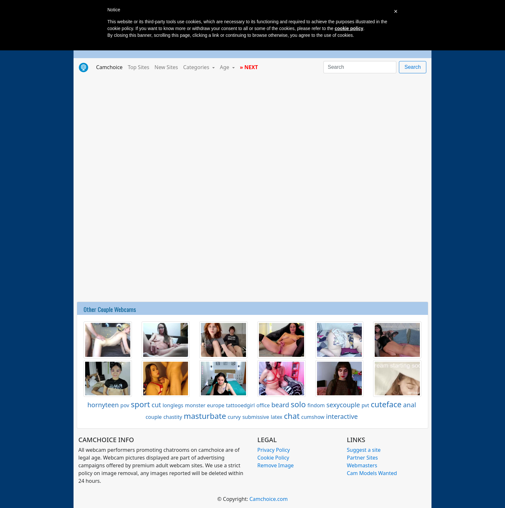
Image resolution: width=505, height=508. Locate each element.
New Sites (166, 67)
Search (412, 67)
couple (153, 416)
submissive (255, 416)
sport (140, 404)
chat (292, 415)
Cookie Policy (273, 457)
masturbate (205, 415)
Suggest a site (364, 449)
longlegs (173, 405)
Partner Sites (362, 457)
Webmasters (362, 465)
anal (409, 404)
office (263, 405)
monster (195, 405)
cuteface (386, 404)
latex (276, 416)
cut (156, 404)
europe (215, 405)
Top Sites (138, 67)
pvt (365, 405)
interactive (342, 416)
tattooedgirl (240, 405)
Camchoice (110, 67)
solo (298, 404)
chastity (172, 416)
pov (124, 405)
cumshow (312, 416)
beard (280, 404)
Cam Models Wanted (372, 473)
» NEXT (249, 67)
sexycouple (343, 404)
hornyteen (103, 404)
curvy (234, 416)
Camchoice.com (268, 499)
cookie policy (349, 28)
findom (316, 405)
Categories (197, 67)
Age (225, 67)
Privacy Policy (273, 449)
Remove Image (275, 465)
